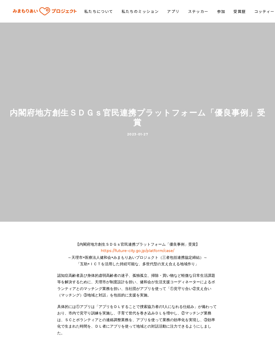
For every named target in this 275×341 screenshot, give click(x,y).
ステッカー (189, 11)
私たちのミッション (131, 11)
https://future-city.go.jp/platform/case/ (137, 245)
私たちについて (90, 11)
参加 (212, 11)
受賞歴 (231, 11)
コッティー (255, 11)
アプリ (164, 11)
